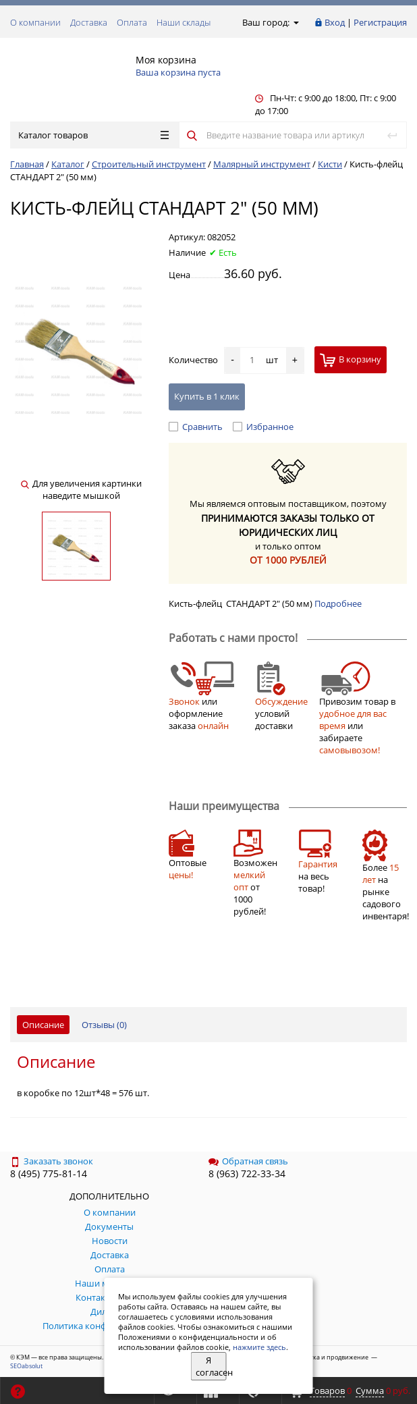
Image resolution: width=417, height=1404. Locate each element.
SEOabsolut (26, 1365)
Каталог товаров (93, 135)
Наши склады (184, 22)
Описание (43, 1025)
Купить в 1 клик (207, 396)
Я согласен (211, 1366)
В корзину (350, 360)
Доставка (88, 22)
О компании (35, 22)
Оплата (132, 22)
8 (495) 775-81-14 (48, 1173)
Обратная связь (248, 1161)
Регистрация (380, 22)
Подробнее (338, 603)
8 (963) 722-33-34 (246, 1173)
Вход (335, 22)
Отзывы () (104, 1025)
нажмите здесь (259, 1347)
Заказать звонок (51, 1161)
